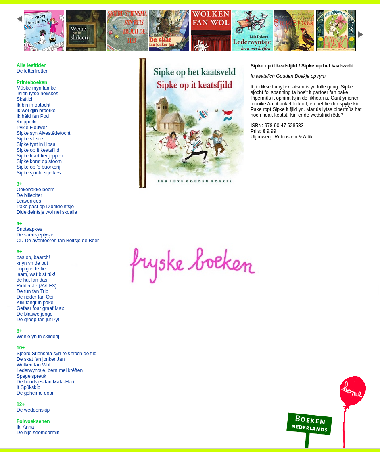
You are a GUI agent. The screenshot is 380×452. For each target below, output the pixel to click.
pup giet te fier (32, 269)
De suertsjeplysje (35, 235)
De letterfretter (32, 71)
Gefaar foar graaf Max (40, 308)
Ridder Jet (36, 286)
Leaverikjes (29, 201)
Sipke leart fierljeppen (40, 156)
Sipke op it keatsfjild (38, 150)
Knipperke (27, 122)
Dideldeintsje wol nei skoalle (47, 212)
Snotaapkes (29, 229)
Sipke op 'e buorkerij (38, 167)
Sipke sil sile (30, 139)
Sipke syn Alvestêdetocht (43, 133)
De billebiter (29, 195)
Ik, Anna (25, 427)
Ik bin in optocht (33, 105)
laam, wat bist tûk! (36, 274)
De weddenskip (33, 410)
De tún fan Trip (32, 291)
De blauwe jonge (34, 314)
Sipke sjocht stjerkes (39, 173)
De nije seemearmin (38, 432)
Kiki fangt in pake (35, 303)
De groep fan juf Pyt (38, 319)
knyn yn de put (32, 263)
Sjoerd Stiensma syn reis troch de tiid (56, 353)
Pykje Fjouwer (32, 127)
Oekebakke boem (35, 190)
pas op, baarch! (33, 257)
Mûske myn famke (36, 88)
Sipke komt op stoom (39, 161)
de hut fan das (32, 280)
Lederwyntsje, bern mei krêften (50, 370)
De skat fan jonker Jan (41, 359)
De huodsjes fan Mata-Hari (45, 382)
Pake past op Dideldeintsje (45, 206)
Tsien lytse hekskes (37, 93)
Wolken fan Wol (33, 365)
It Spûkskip (28, 387)
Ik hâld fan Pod (33, 116)
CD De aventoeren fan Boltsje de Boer (58, 240)
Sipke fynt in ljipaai (36, 144)
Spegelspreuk (31, 376)
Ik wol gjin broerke (36, 110)
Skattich (25, 99)
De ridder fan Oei (35, 297)
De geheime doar (35, 393)
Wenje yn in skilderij (38, 336)
